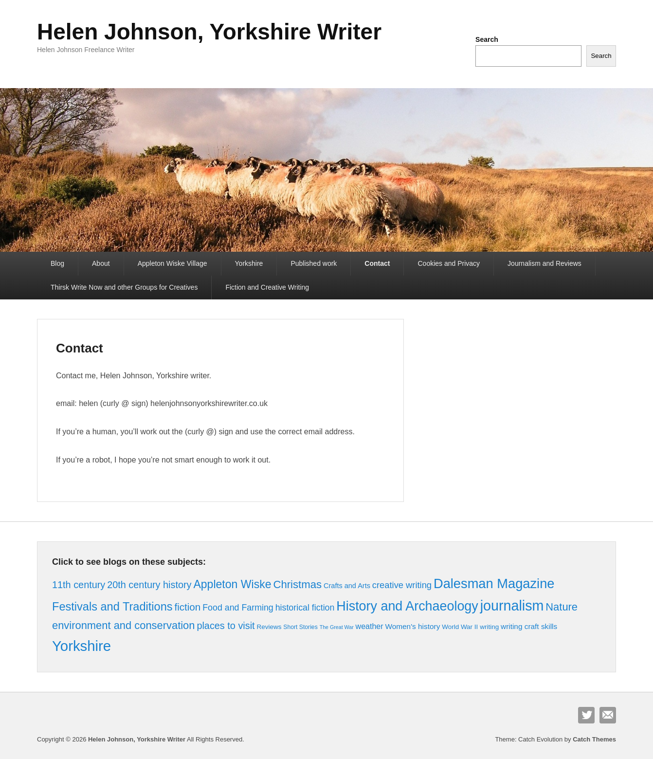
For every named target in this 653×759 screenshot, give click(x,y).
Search (486, 39)
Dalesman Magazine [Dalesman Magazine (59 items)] (494, 583)
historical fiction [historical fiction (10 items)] (305, 607)
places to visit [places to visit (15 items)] (225, 625)
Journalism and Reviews (544, 263)
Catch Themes (594, 739)
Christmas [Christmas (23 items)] (297, 584)
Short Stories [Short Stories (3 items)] (300, 627)
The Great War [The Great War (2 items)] (337, 627)
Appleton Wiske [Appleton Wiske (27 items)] (232, 584)
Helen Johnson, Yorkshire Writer (209, 31)
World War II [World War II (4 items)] (460, 626)
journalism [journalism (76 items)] (512, 605)
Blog (57, 263)
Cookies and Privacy (448, 263)
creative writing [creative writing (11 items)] (402, 585)
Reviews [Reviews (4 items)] (268, 626)
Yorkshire (249, 263)
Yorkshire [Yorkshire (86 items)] (81, 646)
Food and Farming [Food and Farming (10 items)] (237, 607)
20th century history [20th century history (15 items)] (149, 584)
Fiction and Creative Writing (267, 287)
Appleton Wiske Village (172, 263)
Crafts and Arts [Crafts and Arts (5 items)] (347, 586)
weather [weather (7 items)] (369, 626)
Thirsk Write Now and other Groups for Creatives (124, 287)
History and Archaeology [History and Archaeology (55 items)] (407, 606)
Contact (377, 263)
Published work (313, 263)
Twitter (586, 715)
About (101, 263)
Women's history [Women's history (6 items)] (412, 626)
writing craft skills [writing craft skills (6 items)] (529, 626)
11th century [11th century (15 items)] (78, 584)
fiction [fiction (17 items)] (187, 606)
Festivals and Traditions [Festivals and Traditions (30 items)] (112, 606)
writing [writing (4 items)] (489, 626)
